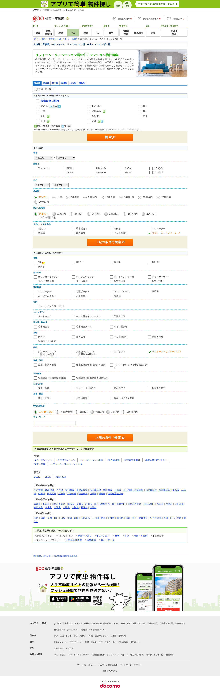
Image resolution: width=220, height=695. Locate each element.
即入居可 (80, 233)
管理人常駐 (157, 337)
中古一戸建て (103, 535)
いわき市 (179, 504)
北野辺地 (96, 106)
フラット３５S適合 (85, 388)
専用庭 (117, 296)
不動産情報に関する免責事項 (64, 556)
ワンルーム (43, 168)
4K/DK (128, 172)
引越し (63, 655)
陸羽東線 (83, 493)
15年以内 (129, 197)
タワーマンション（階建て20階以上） (48, 353)
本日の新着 (66, 411)
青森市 (37, 504)
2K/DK (128, 168)
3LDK (48, 476)
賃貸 (126, 535)
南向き (117, 228)
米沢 (179, 518)
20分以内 (151, 213)
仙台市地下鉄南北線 (44, 490)
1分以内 (61, 213)
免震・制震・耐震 (47, 364)
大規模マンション (66, 460)
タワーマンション (43, 460)
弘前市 (46, 504)
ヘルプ (101, 665)
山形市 (70, 504)
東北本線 (69, 490)
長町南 (111, 518)
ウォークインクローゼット (51, 306)
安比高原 (85, 518)
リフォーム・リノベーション (166, 233)
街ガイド (124, 655)
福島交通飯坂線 (115, 493)
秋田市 (160, 504)
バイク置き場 (120, 326)
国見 (172, 518)
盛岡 (49, 518)
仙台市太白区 (118, 504)
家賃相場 (91, 540)
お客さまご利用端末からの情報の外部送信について (97, 623)
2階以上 (42, 228)
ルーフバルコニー (47, 296)
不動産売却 (58, 648)
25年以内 (166, 197)
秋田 (69, 518)
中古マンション (76, 642)
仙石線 (41, 493)
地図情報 (169, 655)
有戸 (145, 106)
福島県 (82, 83)
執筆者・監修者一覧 (154, 655)
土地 (117, 535)
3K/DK (70, 172)
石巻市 (84, 507)
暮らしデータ (107, 540)
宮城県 (64, 83)
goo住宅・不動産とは (63, 623)
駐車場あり (81, 228)
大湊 (94, 121)
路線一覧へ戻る (44, 89)
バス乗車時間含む (47, 217)
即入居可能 (113, 460)
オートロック (45, 316)
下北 (43, 121)
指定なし (44, 197)
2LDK (37, 476)
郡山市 (88, 504)
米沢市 (57, 507)
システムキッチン (85, 276)
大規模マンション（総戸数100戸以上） (87, 353)
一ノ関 (95, 518)
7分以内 (96, 213)
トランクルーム (122, 291)
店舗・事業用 (140, 535)
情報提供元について (42, 556)
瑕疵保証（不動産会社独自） (52, 377)
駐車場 (113, 636)
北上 (103, 518)
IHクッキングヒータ (124, 276)
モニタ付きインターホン (88, 316)
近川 (43, 116)
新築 (59, 197)
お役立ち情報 (36, 654)
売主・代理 (43, 388)
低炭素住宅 (119, 388)
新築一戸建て (84, 535)
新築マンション (60, 642)
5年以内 (92, 197)
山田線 (93, 493)
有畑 (145, 111)
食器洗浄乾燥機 (46, 281)
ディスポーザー (160, 276)
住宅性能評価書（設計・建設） (91, 364)
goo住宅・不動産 (38, 623)
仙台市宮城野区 (102, 504)
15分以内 (133, 213)
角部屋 (41, 233)
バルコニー (81, 296)
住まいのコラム (137, 655)
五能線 (61, 493)
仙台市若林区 (134, 504)
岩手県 (55, 83)
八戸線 (59, 490)
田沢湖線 (51, 493)
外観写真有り (83, 398)
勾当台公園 (155, 518)
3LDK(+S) (101, 172)
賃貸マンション (101, 636)
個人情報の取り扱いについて (66, 630)
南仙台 (120, 518)
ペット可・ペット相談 (91, 460)
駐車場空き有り (84, 326)
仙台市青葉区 (58, 504)
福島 (43, 518)
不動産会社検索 (74, 540)
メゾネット (119, 351)
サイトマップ (126, 665)
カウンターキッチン (48, 276)
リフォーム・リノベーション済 (66, 464)
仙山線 (117, 490)
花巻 (127, 518)
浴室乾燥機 (119, 281)
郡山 (76, 518)
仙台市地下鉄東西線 (133, 490)
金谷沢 (95, 116)
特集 (56, 655)
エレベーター (158, 228)
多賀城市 (38, 507)
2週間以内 (132, 411)
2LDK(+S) (158, 168)
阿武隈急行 (164, 490)
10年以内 (110, 197)
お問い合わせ (112, 665)
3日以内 (99, 411)
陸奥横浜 (96, 111)
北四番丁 (143, 518)
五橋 (165, 518)
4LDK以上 (158, 172)
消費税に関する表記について (93, 630)
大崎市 (66, 507)
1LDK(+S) (101, 168)
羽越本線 (71, 493)
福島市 (169, 504)
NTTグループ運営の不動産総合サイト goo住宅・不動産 (58, 10)
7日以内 (115, 411)
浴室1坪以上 (158, 281)
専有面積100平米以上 (156, 460)
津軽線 (102, 493)
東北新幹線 (81, 490)
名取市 (75, 507)
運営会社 (137, 665)
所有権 (41, 337)
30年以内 (44, 201)
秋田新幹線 (95, 490)
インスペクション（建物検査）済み (131, 366)
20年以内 (148, 197)
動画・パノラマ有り (124, 398)
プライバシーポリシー (86, 665)
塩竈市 (93, 507)
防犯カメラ (119, 316)
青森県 (37, 83)
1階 (40, 262)
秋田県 (46, 83)
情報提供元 (153, 623)
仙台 (36, 518)
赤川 (145, 116)
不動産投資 (123, 642)
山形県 (73, 83)
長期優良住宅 (158, 388)
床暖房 (155, 291)
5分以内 (79, 213)
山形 (63, 518)
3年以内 (75, 197)
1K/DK (70, 168)
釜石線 (175, 490)
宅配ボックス (83, 291)
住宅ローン (135, 642)
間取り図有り (45, 398)
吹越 (43, 111)
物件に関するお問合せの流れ (133, 623)
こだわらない (46, 411)
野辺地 (44, 106)
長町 (56, 518)
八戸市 (48, 507)
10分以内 (114, 213)
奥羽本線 (107, 490)
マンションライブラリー (78, 655)
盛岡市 (79, 504)
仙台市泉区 (149, 504)
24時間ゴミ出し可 (47, 341)
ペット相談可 (120, 233)
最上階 (117, 262)
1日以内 (84, 411)
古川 (134, 518)
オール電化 (81, 281)
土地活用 (69, 648)
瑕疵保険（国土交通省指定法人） (93, 377)
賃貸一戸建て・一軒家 (83, 636)
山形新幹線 (151, 490)
